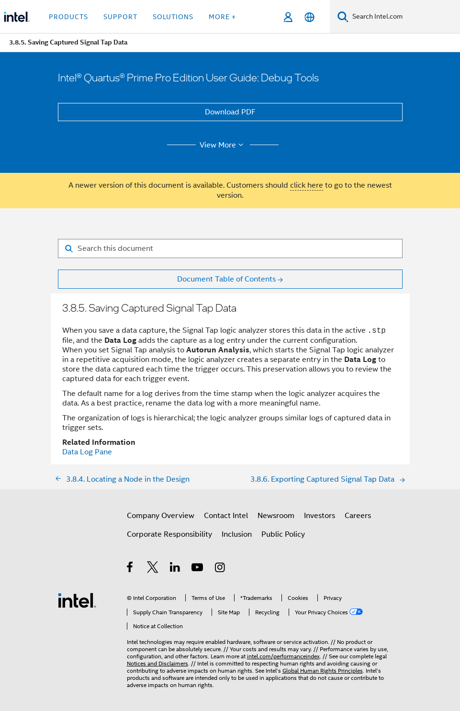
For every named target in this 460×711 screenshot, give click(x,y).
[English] (309, 17)
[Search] (342, 17)
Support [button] (120, 16)
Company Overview (160, 515)
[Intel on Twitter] (153, 568)
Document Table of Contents (226, 279)
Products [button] (68, 16)
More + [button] (222, 16)
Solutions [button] (173, 16)
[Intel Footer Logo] (77, 600)
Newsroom (276, 515)
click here (306, 185)
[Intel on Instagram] (220, 568)
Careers (358, 515)
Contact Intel (226, 515)
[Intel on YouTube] (198, 568)
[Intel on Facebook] (130, 568)
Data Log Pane (87, 452)
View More (223, 145)
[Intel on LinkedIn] (175, 568)
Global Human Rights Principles (322, 670)
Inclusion (237, 534)
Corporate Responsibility (169, 534)
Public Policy (283, 534)
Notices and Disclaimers (157, 663)
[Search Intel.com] (404, 16)
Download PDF (230, 112)
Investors (319, 515)
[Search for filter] (230, 248)
